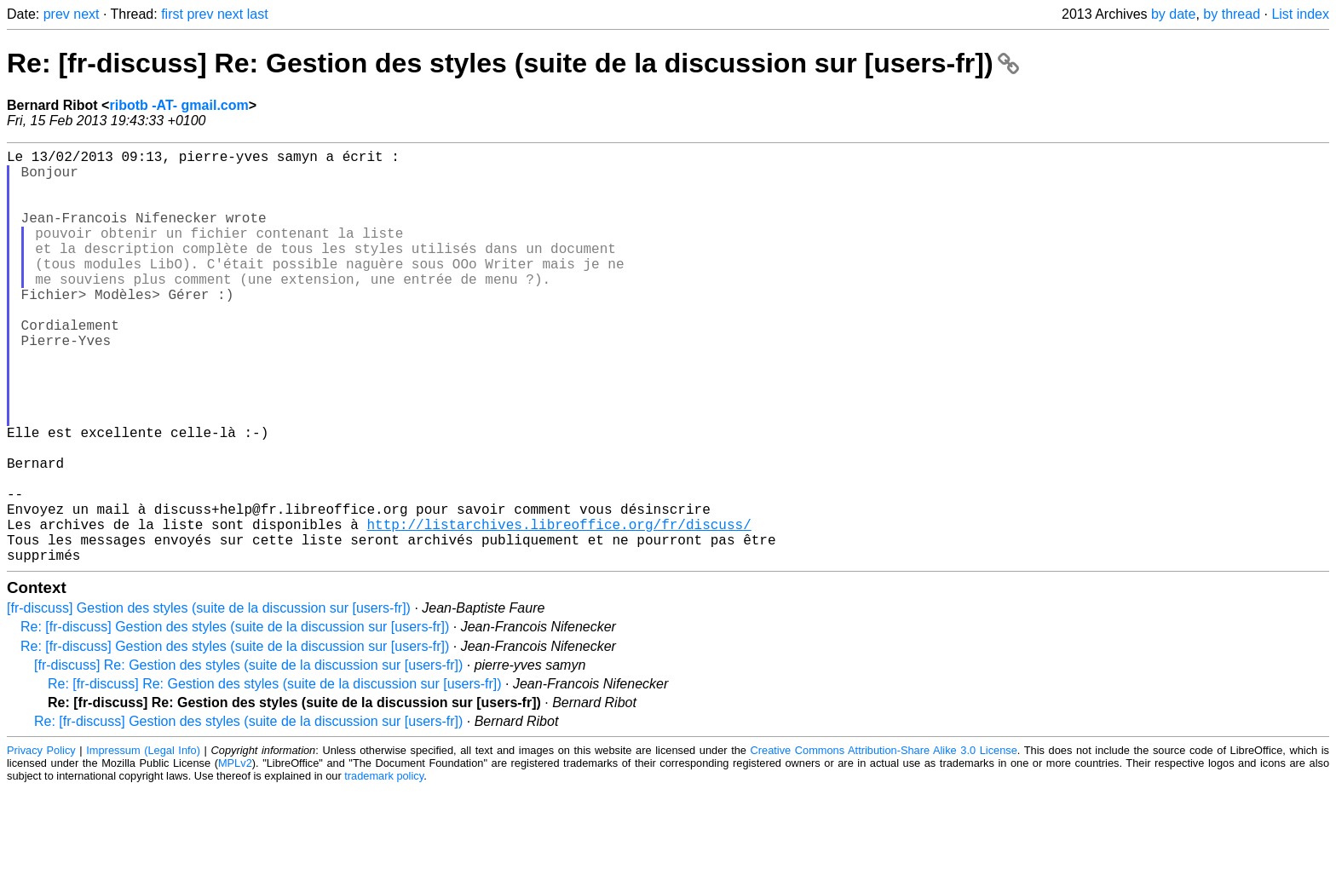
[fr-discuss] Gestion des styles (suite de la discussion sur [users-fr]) (209, 700)
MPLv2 (235, 855)
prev (56, 14)
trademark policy (383, 867)
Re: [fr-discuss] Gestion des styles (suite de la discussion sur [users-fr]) (234, 718)
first (172, 14)
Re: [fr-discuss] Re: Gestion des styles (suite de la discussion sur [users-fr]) (513, 63)
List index (1300, 14)
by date (1173, 14)
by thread (1231, 14)
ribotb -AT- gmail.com (178, 105)
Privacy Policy (41, 842)
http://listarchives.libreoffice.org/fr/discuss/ (558, 609)
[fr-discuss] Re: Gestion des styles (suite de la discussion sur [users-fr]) (248, 757)
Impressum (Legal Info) (143, 842)
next (86, 14)
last (257, 14)
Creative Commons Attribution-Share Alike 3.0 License (884, 842)
